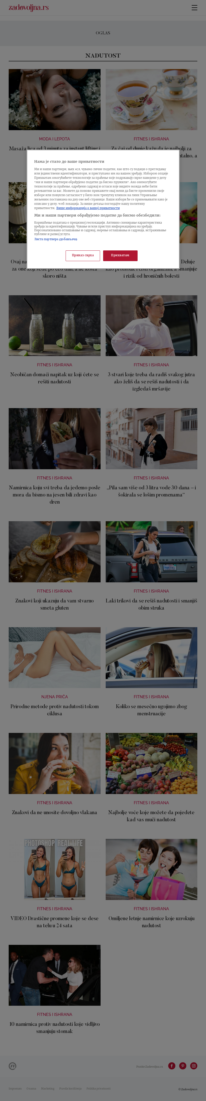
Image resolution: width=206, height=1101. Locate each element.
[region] (103, 209)
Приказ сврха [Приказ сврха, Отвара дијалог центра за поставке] (83, 255)
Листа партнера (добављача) (56, 239)
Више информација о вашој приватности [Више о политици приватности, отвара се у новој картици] (88, 208)
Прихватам (120, 255)
